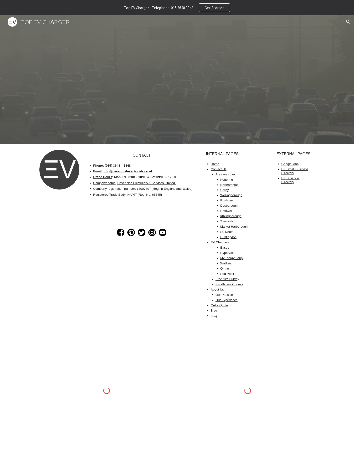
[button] (348, 22)
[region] (177, 7)
